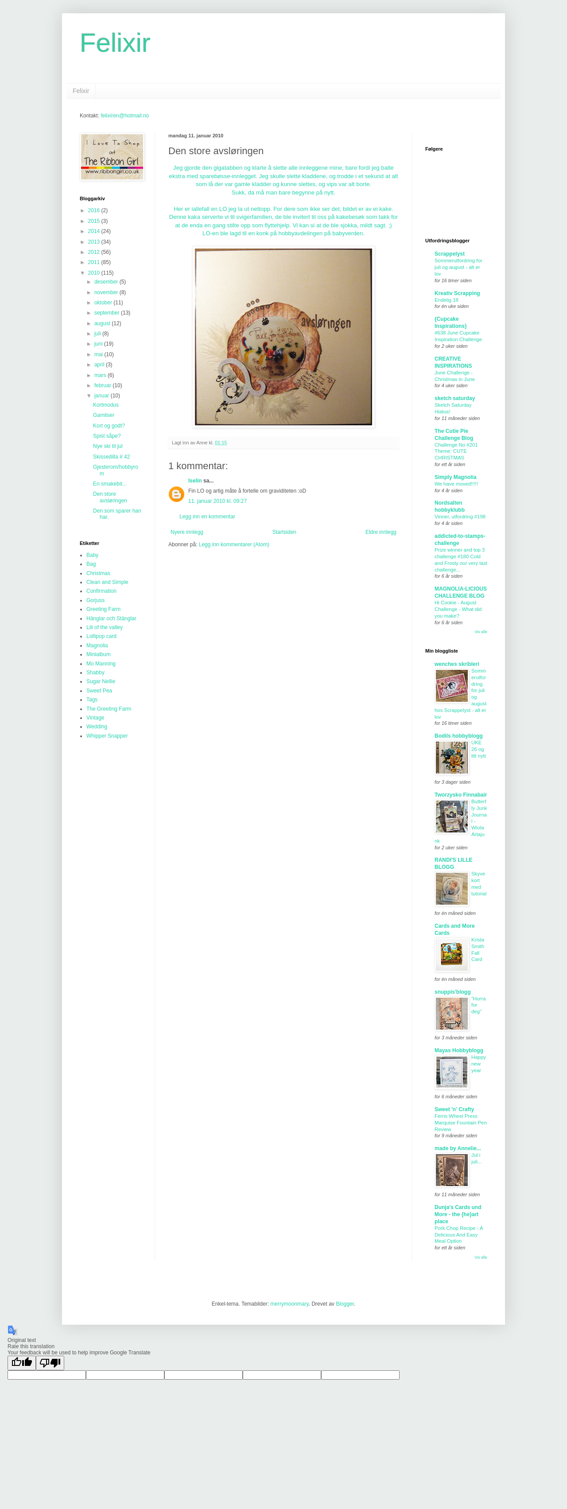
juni (99, 344)
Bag (91, 564)
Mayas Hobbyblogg (459, 1050)
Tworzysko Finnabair (461, 795)
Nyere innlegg (187, 532)
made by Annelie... (458, 1148)
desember (107, 282)
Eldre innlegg (380, 532)
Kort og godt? (109, 426)
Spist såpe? (107, 436)
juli (98, 334)
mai (99, 354)
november (107, 292)
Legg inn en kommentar (207, 516)
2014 (94, 231)
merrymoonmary (289, 1304)
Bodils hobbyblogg (459, 736)
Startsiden (284, 532)
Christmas (98, 573)
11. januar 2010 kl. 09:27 (217, 501)
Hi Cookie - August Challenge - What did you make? (458, 609)
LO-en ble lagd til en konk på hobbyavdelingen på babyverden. (283, 233)
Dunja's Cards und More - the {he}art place (458, 1214)
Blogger (345, 1304)
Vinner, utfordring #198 (460, 516)
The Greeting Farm (108, 709)
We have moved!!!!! (456, 483)
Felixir (115, 43)
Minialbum (98, 654)
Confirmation (101, 591)
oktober (103, 302)
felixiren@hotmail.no (125, 116)
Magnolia (97, 645)
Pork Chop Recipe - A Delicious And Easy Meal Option (459, 1234)
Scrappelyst (450, 254)
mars (101, 375)
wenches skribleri (457, 664)
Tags (91, 699)
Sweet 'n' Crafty (454, 1109)
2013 (94, 242)
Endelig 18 (446, 300)
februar (103, 385)
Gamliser (103, 415)
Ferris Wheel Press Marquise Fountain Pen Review (461, 1122)
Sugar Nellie (100, 681)
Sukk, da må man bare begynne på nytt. (283, 192)
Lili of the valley (104, 627)
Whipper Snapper (107, 736)
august (103, 323)
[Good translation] (22, 1363)
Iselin (195, 481)
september (107, 313)
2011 (94, 262)
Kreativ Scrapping (457, 293)
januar (102, 396)
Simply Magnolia (456, 477)
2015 (94, 221)
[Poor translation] (50, 1363)
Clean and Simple (107, 582)
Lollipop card (101, 636)
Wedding (96, 726)
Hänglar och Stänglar (111, 618)
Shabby (95, 672)
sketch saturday (455, 398)
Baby (92, 555)
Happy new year (478, 1063)
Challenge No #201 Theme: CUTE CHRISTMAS (456, 451)
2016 (94, 210)
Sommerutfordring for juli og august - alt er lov (458, 267)
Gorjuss (95, 600)
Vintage (95, 718)
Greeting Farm (103, 609)
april (100, 365)
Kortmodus (106, 405)
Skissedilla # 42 (111, 457)
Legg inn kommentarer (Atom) (234, 544)
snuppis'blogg (453, 992)
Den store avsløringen (110, 497)
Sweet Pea (99, 691)
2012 (94, 252)
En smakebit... (110, 484)
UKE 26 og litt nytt (478, 749)
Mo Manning (101, 664)
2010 (94, 273)
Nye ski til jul (108, 446)
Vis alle (480, 632)
